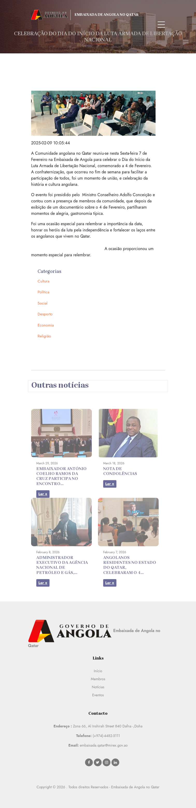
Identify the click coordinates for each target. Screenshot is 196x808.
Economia (46, 325)
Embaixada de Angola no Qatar (85, 14)
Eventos (98, 695)
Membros (98, 679)
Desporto (45, 314)
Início (98, 671)
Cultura (43, 281)
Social (42, 303)
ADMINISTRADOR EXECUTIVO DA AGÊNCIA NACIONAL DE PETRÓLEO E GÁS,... (62, 573)
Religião (44, 336)
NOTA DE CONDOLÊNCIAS (120, 479)
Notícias (98, 687)
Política (43, 292)
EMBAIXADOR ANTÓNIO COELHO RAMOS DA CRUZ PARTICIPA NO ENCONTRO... (61, 484)
